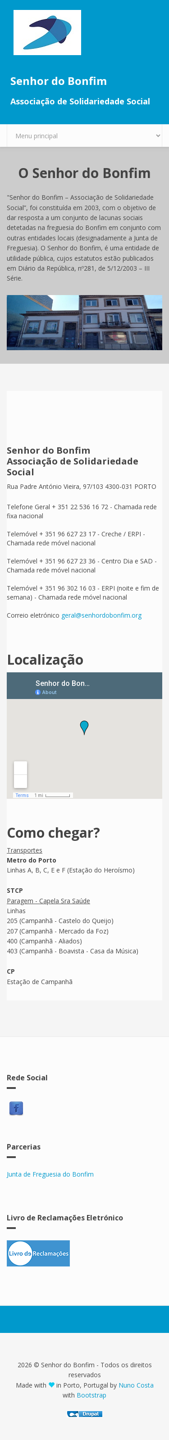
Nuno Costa (136, 1385)
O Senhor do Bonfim (84, 173)
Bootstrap (91, 1395)
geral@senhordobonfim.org (101, 615)
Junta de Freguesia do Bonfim (50, 1174)
